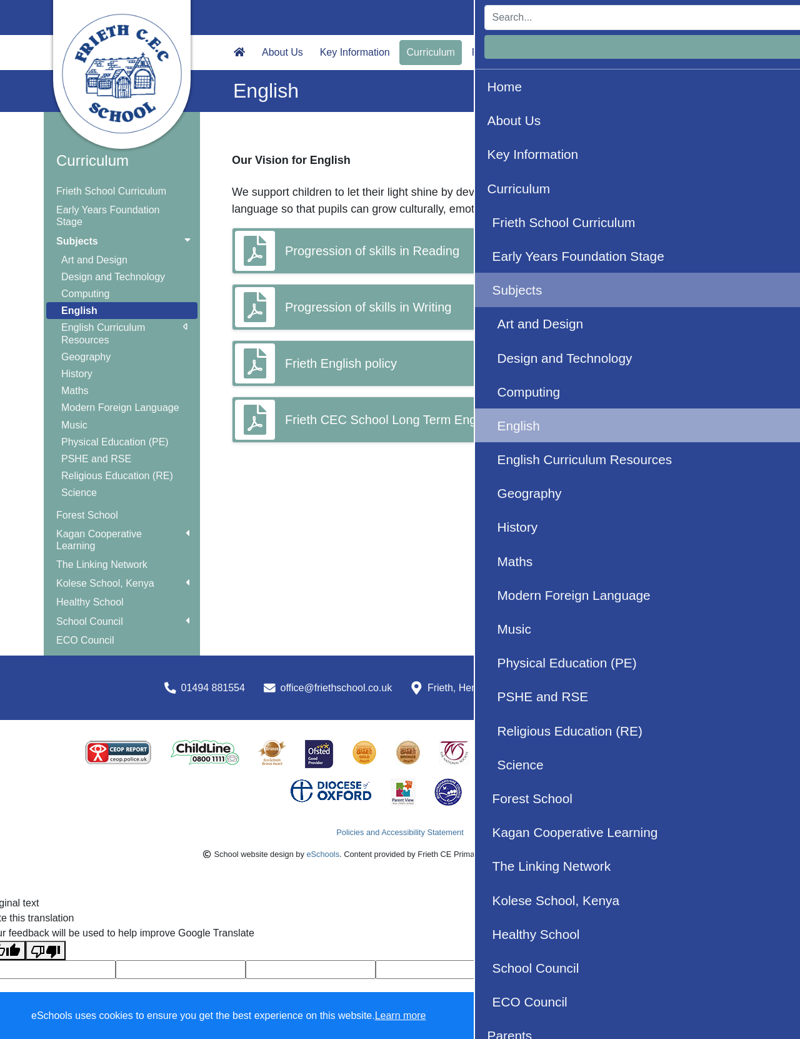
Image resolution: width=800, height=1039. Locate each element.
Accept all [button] (718, 1016)
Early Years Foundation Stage (107, 216)
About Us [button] (282, 52)
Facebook (714, 52)
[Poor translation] (46, 950)
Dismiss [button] (546, 1016)
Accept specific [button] (619, 1016)
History (76, 373)
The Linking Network (102, 564)
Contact (600, 52)
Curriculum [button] (431, 52)
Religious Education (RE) (117, 475)
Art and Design (94, 260)
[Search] (597, 17)
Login (726, 17)
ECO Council (85, 640)
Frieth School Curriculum (111, 191)
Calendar (654, 52)
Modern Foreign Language (120, 407)
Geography (86, 357)
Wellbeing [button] (545, 52)
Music (74, 425)
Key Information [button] (355, 52)
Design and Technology (113, 276)
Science (79, 492)
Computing (85, 293)
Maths (75, 390)
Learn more (400, 1015)
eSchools (322, 854)
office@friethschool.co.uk (336, 687)
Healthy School (90, 602)
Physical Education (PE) (115, 442)
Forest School (87, 515)
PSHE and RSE (96, 459)
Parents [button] (489, 52)
